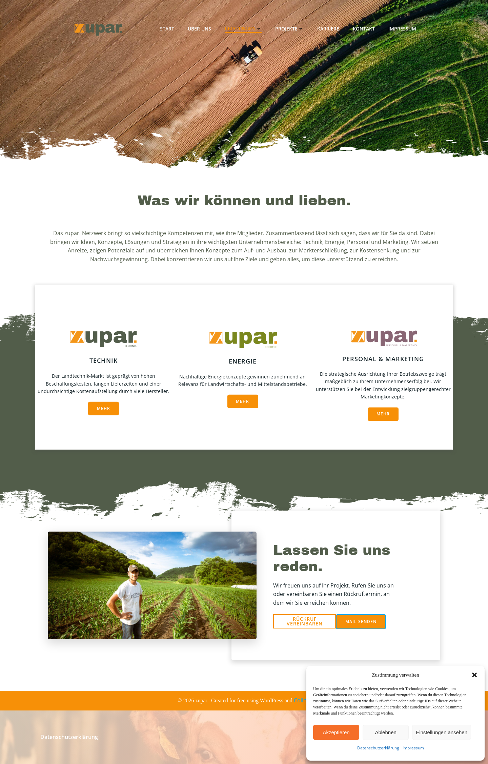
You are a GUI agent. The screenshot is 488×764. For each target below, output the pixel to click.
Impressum (413, 748)
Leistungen (243, 28)
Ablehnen (385, 732)
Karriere (328, 28)
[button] (474, 675)
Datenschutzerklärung (378, 748)
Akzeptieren (336, 732)
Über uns (199, 28)
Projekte (289, 28)
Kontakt (364, 28)
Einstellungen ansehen (441, 732)
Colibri (302, 700)
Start (167, 28)
